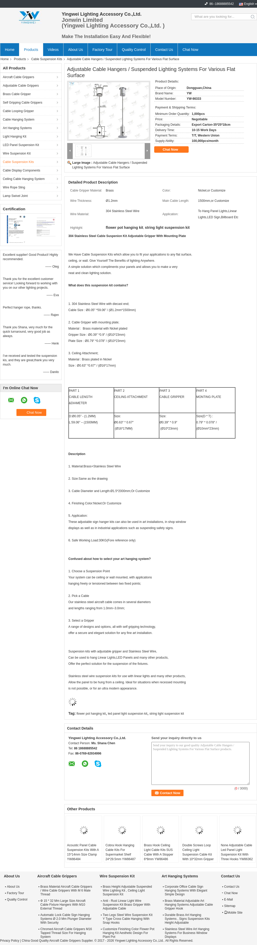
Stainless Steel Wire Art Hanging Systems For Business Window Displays (187, 933)
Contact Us (164, 50)
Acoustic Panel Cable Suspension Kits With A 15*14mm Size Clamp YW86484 (83, 852)
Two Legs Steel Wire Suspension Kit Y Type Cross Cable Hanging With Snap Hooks (127, 918)
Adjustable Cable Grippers (21, 85)
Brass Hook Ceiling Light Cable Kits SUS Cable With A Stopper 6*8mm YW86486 (158, 852)
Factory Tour (103, 50)
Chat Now (190, 50)
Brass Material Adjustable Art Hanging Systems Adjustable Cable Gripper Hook (189, 904)
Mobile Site (233, 912)
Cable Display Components (21, 170)
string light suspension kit (166, 713)
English (249, 4)
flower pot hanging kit (91, 713)
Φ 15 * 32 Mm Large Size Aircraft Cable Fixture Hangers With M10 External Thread (63, 904)
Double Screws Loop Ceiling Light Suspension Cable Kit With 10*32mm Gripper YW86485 (198, 854)
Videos (53, 50)
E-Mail (228, 899)
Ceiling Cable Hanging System (24, 179)
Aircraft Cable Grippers (18, 77)
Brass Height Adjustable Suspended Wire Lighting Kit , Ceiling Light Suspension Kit (127, 890)
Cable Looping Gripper (18, 111)
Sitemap (229, 906)
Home (9, 50)
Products (31, 50)
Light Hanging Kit (14, 136)
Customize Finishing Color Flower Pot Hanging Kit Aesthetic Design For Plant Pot (128, 933)
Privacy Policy (9, 940)
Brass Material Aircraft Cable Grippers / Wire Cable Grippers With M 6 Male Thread (66, 890)
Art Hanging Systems (17, 128)
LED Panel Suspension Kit (21, 145)
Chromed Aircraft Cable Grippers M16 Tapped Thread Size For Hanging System (66, 933)
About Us (75, 50)
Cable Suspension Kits (46, 59)
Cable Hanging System (18, 119)
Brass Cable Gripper (17, 94)
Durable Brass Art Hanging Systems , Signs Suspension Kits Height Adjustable (187, 918)
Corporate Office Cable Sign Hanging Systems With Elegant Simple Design (186, 890)
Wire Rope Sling (14, 187)
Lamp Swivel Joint (15, 196)
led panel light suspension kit (127, 713)
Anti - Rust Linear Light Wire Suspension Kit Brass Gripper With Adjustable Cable (126, 904)
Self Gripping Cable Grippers (22, 102)
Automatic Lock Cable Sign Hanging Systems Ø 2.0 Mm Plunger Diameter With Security (65, 918)
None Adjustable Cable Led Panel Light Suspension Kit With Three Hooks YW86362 (237, 852)
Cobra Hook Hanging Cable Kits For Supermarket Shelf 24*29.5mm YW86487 (120, 852)
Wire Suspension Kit (17, 153)
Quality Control (134, 50)
